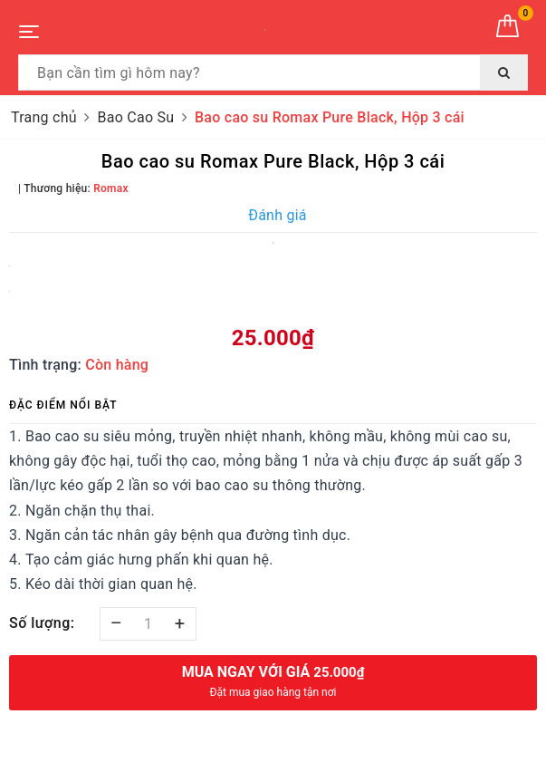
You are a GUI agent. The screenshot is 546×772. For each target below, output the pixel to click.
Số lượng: (42, 623)
